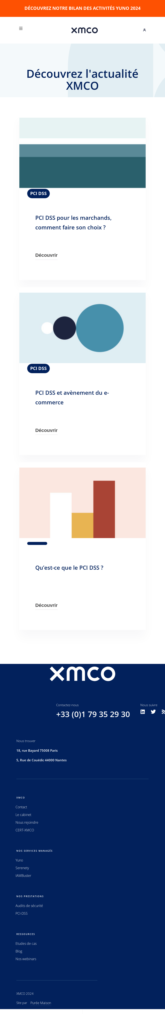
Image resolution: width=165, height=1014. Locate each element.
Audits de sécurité (29, 905)
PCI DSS (38, 193)
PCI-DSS (22, 913)
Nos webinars (26, 959)
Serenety (22, 868)
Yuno (19, 860)
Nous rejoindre (27, 822)
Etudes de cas (26, 943)
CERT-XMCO (25, 830)
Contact (21, 807)
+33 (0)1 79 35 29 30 (93, 714)
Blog (19, 951)
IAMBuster (23, 875)
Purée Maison (40, 1003)
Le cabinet (23, 814)
